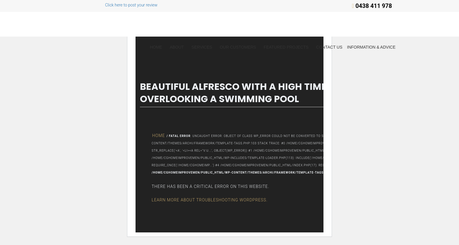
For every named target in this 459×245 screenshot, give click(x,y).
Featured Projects (286, 47)
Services (201, 47)
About (177, 47)
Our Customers (238, 47)
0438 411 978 (373, 5)
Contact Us (329, 47)
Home (156, 47)
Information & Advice (371, 47)
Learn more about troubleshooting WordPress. (210, 200)
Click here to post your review (112, 5)
